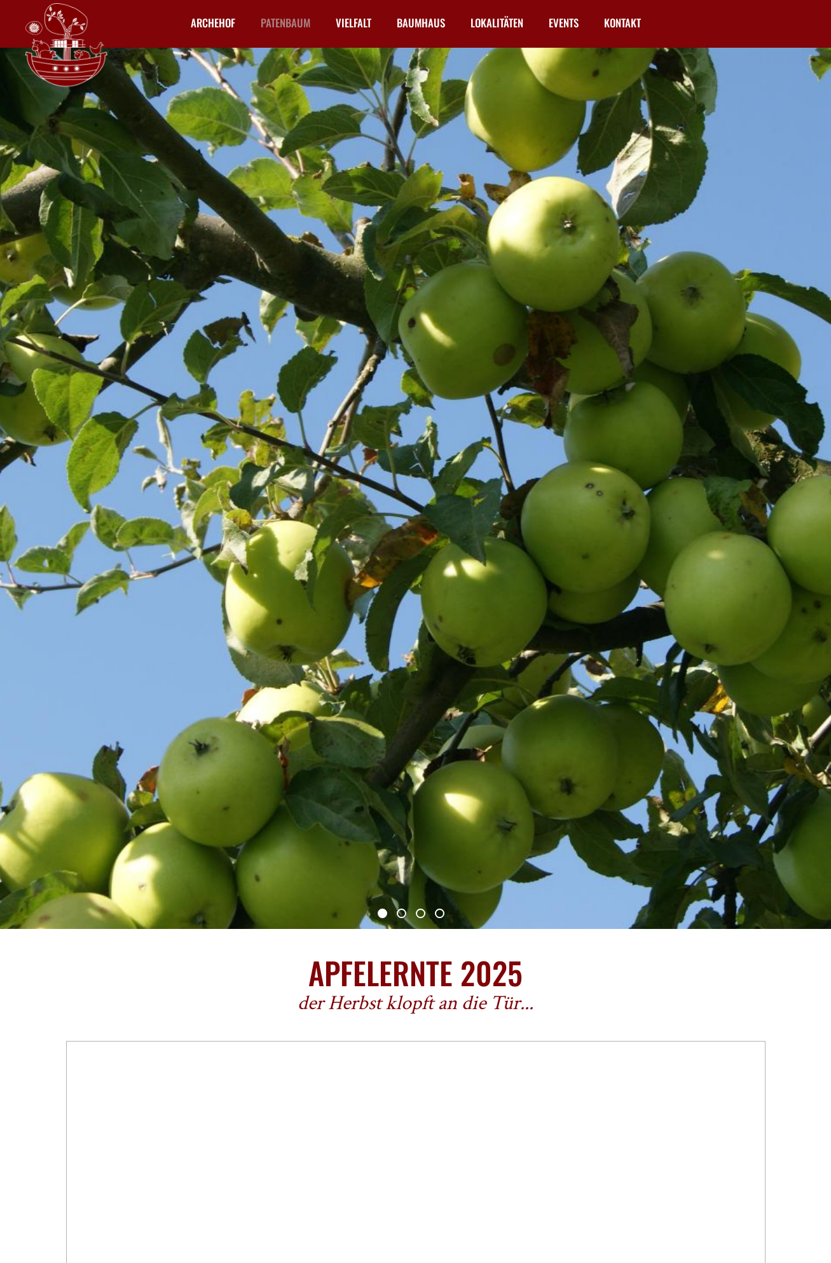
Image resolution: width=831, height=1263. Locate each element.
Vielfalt (353, 23)
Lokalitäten (496, 23)
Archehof (213, 23)
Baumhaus (421, 23)
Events (564, 23)
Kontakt (622, 23)
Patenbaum (285, 23)
